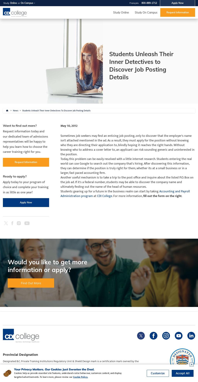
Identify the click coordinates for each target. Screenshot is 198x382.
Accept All (182, 373)
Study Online (121, 12)
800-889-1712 (149, 3)
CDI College (104, 196)
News (15, 110)
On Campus (27, 3)
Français (134, 3)
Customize (158, 373)
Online (13, 3)
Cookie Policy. (80, 377)
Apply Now (178, 3)
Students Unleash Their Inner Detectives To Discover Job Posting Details (56, 110)
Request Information (177, 12)
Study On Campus (146, 12)
